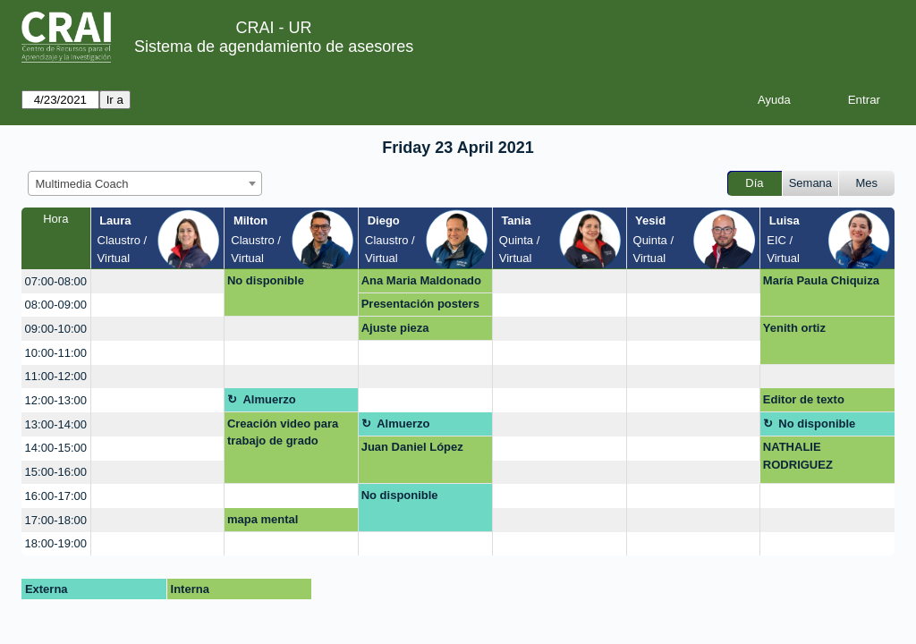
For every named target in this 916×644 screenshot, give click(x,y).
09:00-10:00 (56, 328)
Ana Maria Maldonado (421, 280)
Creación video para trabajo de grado (282, 432)
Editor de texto (803, 399)
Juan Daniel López (412, 446)
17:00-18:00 (56, 520)
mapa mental (262, 519)
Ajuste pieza (395, 328)
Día (754, 183)
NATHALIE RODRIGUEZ (798, 455)
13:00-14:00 (56, 424)
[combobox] (145, 183)
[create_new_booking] (158, 281)
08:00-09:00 (56, 304)
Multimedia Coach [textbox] (82, 184)
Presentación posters (420, 303)
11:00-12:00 (56, 376)
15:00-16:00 (56, 472)
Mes (867, 183)
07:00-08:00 (56, 281)
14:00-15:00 (56, 447)
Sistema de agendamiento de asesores (273, 46)
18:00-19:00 (56, 543)
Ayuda (774, 99)
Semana (810, 183)
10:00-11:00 (56, 353)
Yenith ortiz (794, 328)
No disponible (265, 280)
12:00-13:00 (56, 400)
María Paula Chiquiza (821, 280)
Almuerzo (268, 399)
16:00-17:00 (56, 496)
